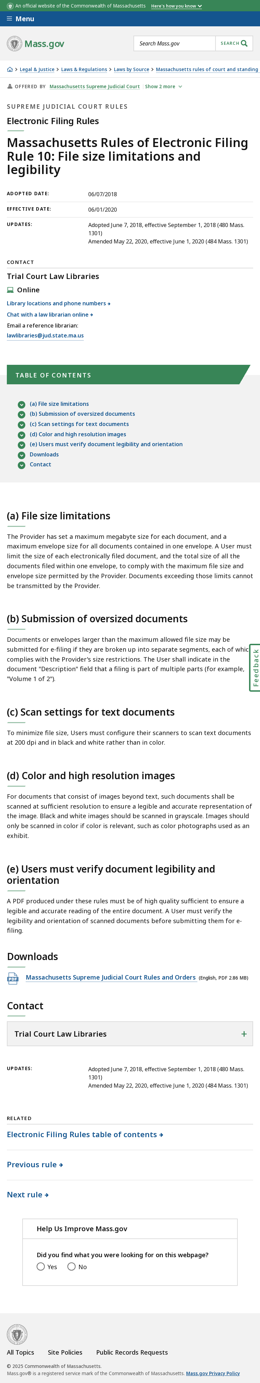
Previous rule (32, 1164)
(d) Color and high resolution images (78, 434)
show (161, 86)
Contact (40, 465)
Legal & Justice (37, 69)
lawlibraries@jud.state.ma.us (45, 336)
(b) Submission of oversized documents (82, 414)
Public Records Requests (132, 1352)
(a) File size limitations (59, 404)
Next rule (25, 1194)
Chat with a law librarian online (48, 314)
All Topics (20, 1352)
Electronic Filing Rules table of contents (82, 1134)
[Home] (10, 69)
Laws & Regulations (84, 69)
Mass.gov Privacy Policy (213, 1373)
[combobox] (193, 43)
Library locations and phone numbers (56, 303)
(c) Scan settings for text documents (79, 424)
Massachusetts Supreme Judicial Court (95, 86)
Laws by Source (131, 69)
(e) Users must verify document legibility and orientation (106, 444)
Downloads (44, 455)
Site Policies (65, 1352)
